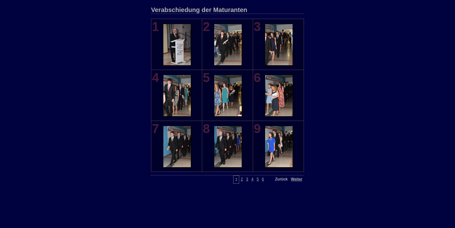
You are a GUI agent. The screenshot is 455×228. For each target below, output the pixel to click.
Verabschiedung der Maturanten (199, 9)
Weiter (296, 179)
